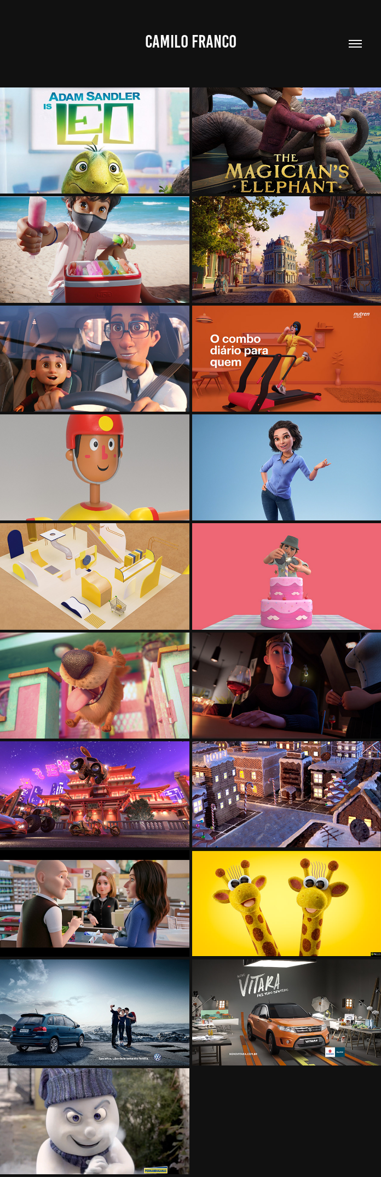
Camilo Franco (190, 41)
